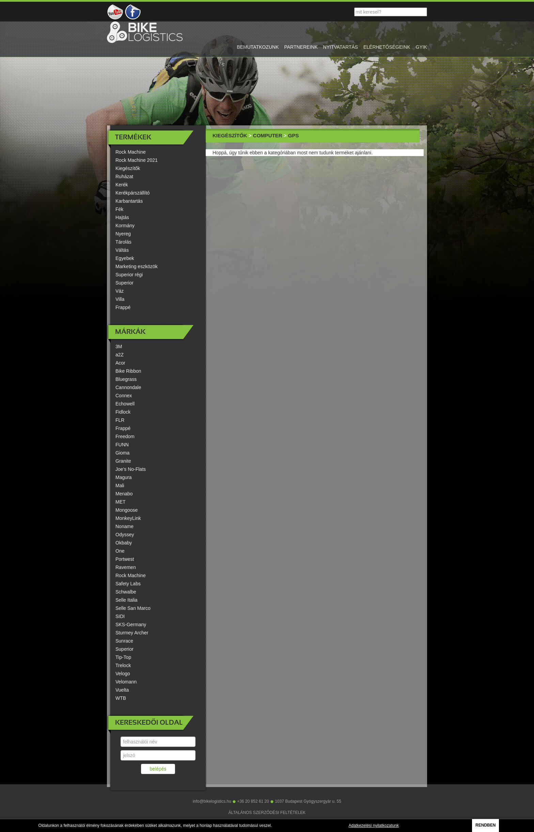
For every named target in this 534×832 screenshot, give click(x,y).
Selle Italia (126, 600)
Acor (120, 363)
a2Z (119, 354)
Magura (123, 477)
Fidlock (122, 412)
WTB (120, 698)
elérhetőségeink (386, 47)
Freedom (125, 436)
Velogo (122, 673)
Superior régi (129, 274)
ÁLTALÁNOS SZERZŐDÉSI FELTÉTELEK (267, 812)
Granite (123, 461)
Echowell (125, 403)
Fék (119, 209)
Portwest (124, 559)
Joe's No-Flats (130, 469)
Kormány (125, 225)
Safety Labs (128, 583)
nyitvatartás (340, 47)
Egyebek (124, 258)
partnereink (300, 47)
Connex (123, 395)
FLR (119, 420)
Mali (119, 485)
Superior (124, 283)
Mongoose (126, 510)
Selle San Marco (133, 608)
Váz (119, 291)
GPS (293, 135)
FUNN (122, 444)
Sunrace (124, 641)
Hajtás (122, 217)
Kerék (121, 184)
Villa (119, 299)
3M (118, 346)
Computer (267, 135)
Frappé (122, 307)
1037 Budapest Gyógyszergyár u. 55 (308, 801)
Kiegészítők (127, 168)
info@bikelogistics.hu (212, 801)
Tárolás (123, 242)
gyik (421, 47)
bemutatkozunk (258, 47)
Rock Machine (130, 152)
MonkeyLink (128, 518)
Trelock (123, 665)
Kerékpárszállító (132, 193)
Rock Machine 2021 (136, 160)
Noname (124, 526)
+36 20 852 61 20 (253, 801)
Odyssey (124, 534)
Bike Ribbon (128, 371)
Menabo (124, 493)
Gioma (122, 453)
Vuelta (122, 690)
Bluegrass (126, 379)
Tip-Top (123, 657)
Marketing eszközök (136, 266)
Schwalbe (125, 592)
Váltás (122, 250)
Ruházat (124, 176)
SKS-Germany (130, 624)
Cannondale (128, 387)
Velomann (126, 681)
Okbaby (123, 542)
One (119, 551)
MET (120, 502)
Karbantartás (129, 201)
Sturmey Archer (131, 632)
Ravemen (125, 567)
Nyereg (123, 233)
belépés (158, 769)
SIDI (120, 616)
